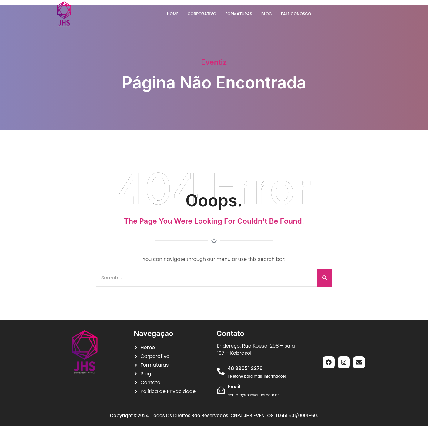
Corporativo (202, 14)
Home (172, 14)
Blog (266, 14)
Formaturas (238, 14)
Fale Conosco (296, 14)
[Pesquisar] (324, 278)
